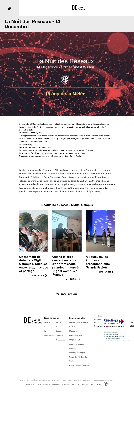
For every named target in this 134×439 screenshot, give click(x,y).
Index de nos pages (77, 352)
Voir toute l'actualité (66, 294)
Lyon (46, 331)
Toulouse (59, 335)
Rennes (59, 331)
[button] (106, 384)
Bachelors (73, 327)
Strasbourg (60, 340)
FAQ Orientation (75, 340)
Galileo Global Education (98, 380)
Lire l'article (40, 275)
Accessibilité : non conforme (90, 384)
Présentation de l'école (78, 322)
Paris (58, 327)
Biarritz (47, 322)
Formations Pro (75, 335)
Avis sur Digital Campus (79, 365)
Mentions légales (69, 384)
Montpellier (49, 335)
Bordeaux (48, 327)
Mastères (73, 331)
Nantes (59, 322)
